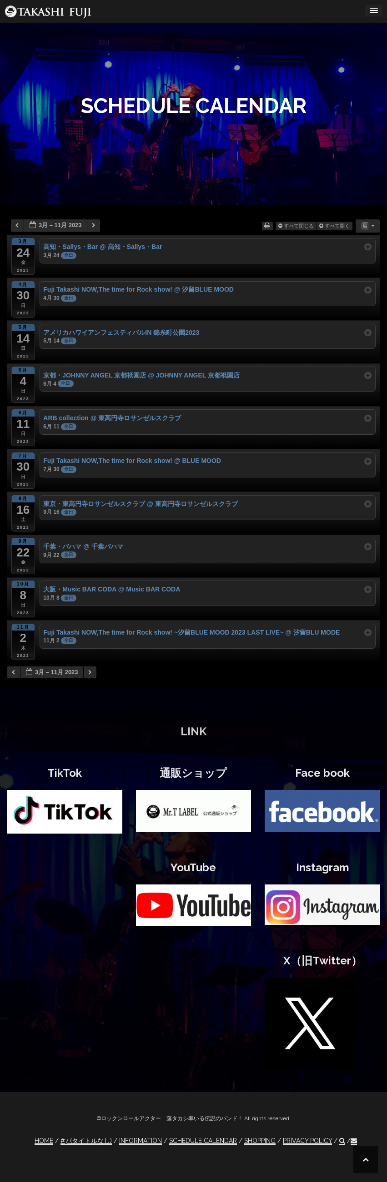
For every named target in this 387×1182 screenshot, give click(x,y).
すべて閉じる (296, 225)
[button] (342, 1141)
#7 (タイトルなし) (86, 1140)
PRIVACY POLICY (307, 1140)
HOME (44, 1140)
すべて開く (335, 225)
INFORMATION (140, 1140)
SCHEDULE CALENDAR (203, 1140)
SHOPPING (260, 1140)
